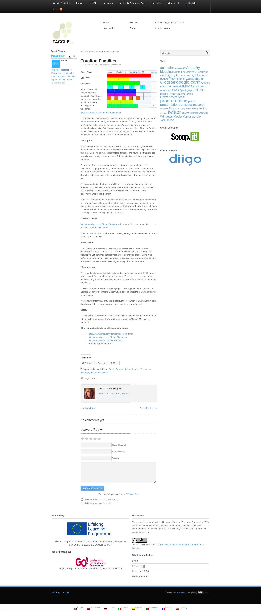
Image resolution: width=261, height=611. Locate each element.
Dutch (111, 369)
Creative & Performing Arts (130, 3)
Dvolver (164, 79)
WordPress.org (140, 576)
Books (106, 22)
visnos (93, 378)
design (168, 75)
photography (187, 90)
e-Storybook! (88, 408)
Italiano (123, 608)
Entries (138, 566)
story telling (199, 108)
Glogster (168, 82)
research (199, 104)
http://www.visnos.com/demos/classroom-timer (111, 334)
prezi (181, 97)
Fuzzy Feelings (148, 408)
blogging (166, 71)
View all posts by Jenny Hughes (115, 393)
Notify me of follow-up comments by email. (101, 499)
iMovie (187, 86)
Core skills (154, 3)
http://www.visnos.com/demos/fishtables (108, 337)
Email (119, 451)
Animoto (178, 68)
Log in (135, 560)
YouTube (167, 120)
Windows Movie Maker (175, 116)
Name (119, 445)
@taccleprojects (58, 76)
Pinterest (175, 93)
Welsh (105, 372)
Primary (79, 3)
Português (152, 608)
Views (133, 28)
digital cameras (181, 75)
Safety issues (162, 28)
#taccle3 (71, 76)
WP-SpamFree (132, 494)
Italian (127, 369)
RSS (55, 9)
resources (164, 109)
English (188, 3)
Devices (133, 22)
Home (97, 51)
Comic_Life (179, 72)
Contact (67, 592)
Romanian (96, 372)
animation (167, 68)
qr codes (187, 104)
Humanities (106, 3)
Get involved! (173, 3)
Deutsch (109, 608)
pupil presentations (177, 103)
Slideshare (175, 108)
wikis (205, 113)
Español (137, 608)
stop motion (186, 109)
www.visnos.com (98, 233)
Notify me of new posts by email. (97, 503)
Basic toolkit (108, 28)
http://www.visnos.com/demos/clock (106, 340)
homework (174, 86)
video (183, 113)
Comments (140, 571)
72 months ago (58, 83)
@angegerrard (58, 73)
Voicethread (192, 113)
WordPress (181, 592)
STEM (91, 3)
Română (167, 608)
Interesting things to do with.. (171, 22)
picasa (164, 93)
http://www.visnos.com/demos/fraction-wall (101, 112)
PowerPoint (168, 97)
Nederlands (93, 608)
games (181, 78)
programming (174, 100)
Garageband (194, 78)
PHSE (200, 90)
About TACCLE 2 (60, 3)
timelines (163, 113)
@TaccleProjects (59, 70)
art (184, 67)
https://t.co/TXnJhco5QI (62, 79)
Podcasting (187, 94)
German (119, 369)
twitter (174, 112)
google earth (188, 82)
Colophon (55, 592)
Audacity (193, 68)
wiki (201, 113)
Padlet (176, 90)
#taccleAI (70, 73)
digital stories (199, 75)
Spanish (135, 369)
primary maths (115, 65)
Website (115, 458)
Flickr (173, 78)
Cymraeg (181, 608)
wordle (196, 116)
